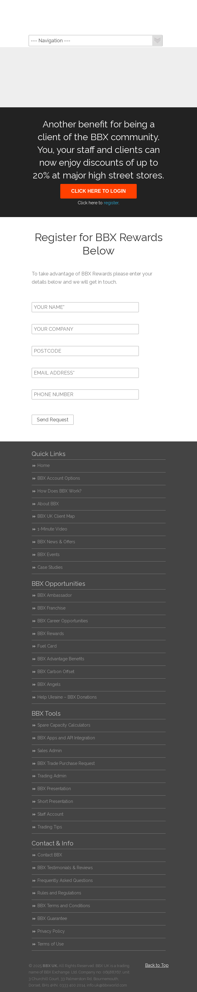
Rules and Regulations (59, 892)
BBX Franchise (51, 608)
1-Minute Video (52, 529)
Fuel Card (47, 646)
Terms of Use (50, 944)
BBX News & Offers (56, 541)
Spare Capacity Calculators (63, 725)
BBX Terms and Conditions (63, 905)
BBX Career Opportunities (62, 620)
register (111, 202)
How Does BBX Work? (59, 491)
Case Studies (50, 567)
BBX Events (48, 554)
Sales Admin (49, 750)
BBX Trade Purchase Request (66, 763)
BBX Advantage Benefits (60, 658)
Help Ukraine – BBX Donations (67, 697)
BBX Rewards (50, 633)
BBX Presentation (54, 788)
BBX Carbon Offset (55, 671)
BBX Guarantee (52, 918)
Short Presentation (55, 801)
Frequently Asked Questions (65, 880)
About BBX (48, 503)
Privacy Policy (51, 931)
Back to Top (157, 965)
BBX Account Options (58, 478)
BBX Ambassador (54, 595)
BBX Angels (49, 684)
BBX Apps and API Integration (66, 737)
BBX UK (99, 17)
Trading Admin (51, 775)
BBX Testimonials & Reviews (65, 867)
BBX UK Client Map (56, 516)
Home (43, 465)
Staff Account (50, 814)
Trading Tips (49, 826)
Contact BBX (49, 854)
